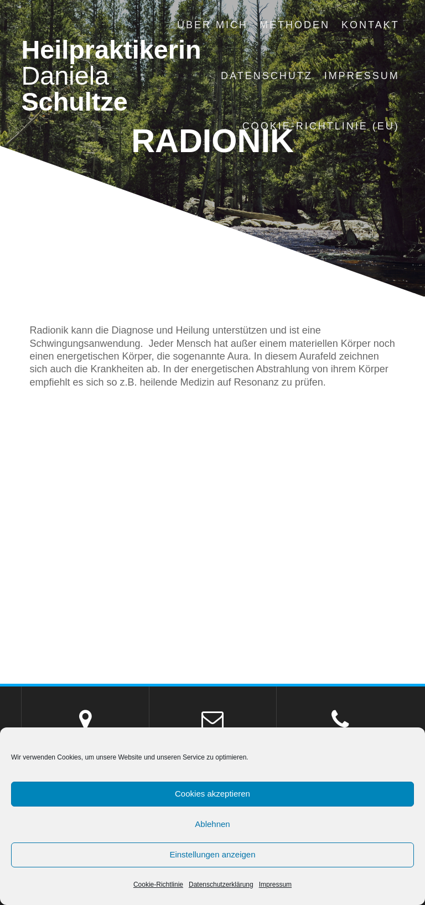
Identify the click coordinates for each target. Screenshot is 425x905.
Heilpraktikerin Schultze (111, 76)
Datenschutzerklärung (221, 884)
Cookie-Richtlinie (158, 884)
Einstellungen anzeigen (212, 854)
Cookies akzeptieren (212, 793)
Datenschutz (267, 75)
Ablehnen (212, 824)
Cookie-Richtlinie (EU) (321, 126)
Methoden (295, 24)
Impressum (275, 884)
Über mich (212, 24)
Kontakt (370, 24)
